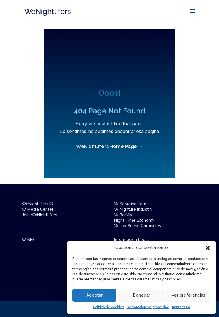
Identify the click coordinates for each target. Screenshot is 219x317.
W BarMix (123, 215)
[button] (207, 248)
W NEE (28, 239)
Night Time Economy (134, 220)
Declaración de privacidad (148, 307)
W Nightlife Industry (133, 209)
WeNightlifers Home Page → (109, 146)
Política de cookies (108, 307)
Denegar (141, 295)
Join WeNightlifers (39, 215)
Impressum (181, 307)
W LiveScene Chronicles (137, 225)
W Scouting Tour (130, 204)
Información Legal (131, 239)
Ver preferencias (188, 295)
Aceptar (94, 295)
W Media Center (37, 209)
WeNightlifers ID (37, 204)
